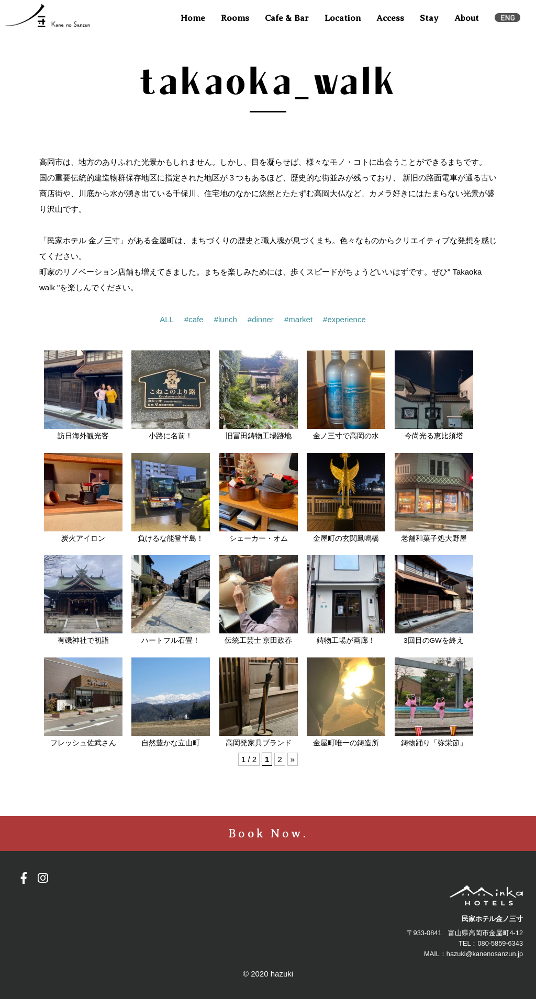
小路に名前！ (171, 436)
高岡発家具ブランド (259, 743)
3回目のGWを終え (434, 640)
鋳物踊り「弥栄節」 (434, 743)
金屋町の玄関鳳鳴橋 (346, 538)
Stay (429, 18)
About (466, 18)
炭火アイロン (83, 538)
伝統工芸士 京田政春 (259, 640)
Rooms (235, 18)
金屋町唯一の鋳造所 (346, 743)
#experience (344, 319)
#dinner (261, 319)
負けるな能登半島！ (171, 538)
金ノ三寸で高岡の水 (346, 436)
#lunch (225, 319)
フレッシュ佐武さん (83, 743)
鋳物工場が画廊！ (346, 640)
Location (343, 18)
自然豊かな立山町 (170, 743)
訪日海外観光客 (83, 436)
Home (193, 18)
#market (298, 319)
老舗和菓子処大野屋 (434, 538)
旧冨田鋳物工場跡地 (259, 436)
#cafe (194, 319)
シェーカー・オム (258, 538)
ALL (167, 319)
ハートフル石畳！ (170, 640)
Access (390, 18)
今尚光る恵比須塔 (434, 436)
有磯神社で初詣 (83, 640)
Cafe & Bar (287, 18)
